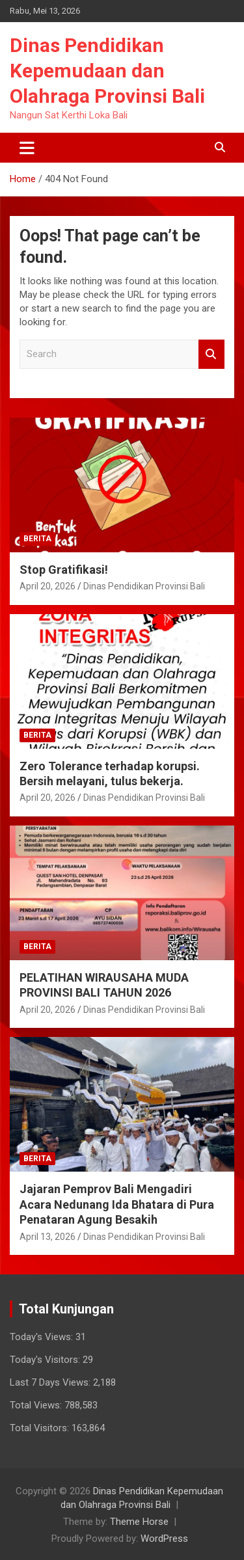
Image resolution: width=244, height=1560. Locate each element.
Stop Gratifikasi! (64, 569)
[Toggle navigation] (27, 148)
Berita (37, 538)
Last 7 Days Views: (51, 1382)
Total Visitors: (41, 1428)
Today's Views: (42, 1337)
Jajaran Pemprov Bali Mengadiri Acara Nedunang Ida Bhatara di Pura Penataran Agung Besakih (117, 1204)
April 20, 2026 (47, 586)
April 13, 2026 (47, 1236)
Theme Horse (139, 1521)
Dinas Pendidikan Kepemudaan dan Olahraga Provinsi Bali (107, 70)
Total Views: (37, 1405)
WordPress (164, 1538)
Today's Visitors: (46, 1359)
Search (211, 354)
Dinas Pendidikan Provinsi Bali (144, 586)
